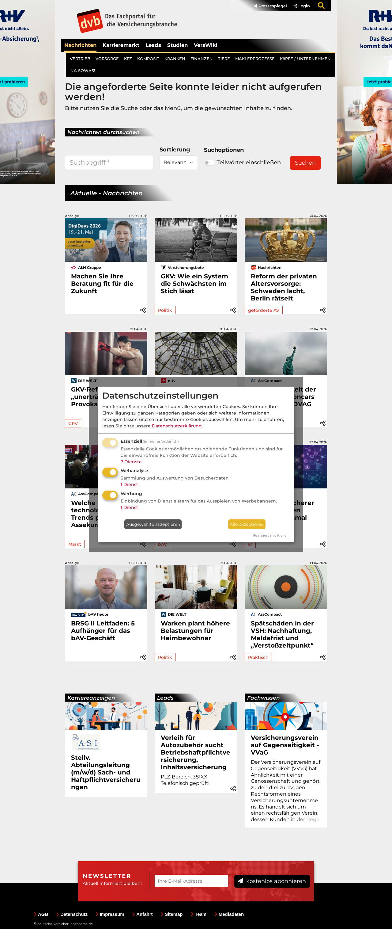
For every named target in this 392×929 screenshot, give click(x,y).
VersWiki (205, 45)
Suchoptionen (224, 150)
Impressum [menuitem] (110, 914)
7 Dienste (131, 461)
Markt (74, 544)
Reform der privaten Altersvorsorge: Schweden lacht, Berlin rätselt (284, 287)
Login (301, 5)
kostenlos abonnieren (272, 881)
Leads (153, 45)
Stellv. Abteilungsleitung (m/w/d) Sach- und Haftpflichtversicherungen (106, 772)
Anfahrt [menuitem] (142, 914)
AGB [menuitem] (41, 914)
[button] (143, 309)
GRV (73, 423)
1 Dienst (129, 484)
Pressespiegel (270, 5)
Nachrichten (80, 45)
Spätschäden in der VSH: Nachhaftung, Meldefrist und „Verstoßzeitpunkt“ (282, 634)
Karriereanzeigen (91, 698)
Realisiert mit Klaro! (270, 535)
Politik (165, 310)
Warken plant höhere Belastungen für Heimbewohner (195, 631)
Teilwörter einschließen (242, 162)
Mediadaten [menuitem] (229, 914)
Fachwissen (263, 698)
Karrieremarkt (121, 45)
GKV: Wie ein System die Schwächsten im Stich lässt (194, 284)
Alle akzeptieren (247, 524)
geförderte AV (263, 310)
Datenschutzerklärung (177, 426)
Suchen (305, 162)
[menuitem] (267, 5)
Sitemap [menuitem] (171, 914)
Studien (177, 45)
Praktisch (258, 657)
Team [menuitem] (198, 914)
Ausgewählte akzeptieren (153, 524)
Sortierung (175, 149)
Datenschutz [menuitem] (72, 914)
